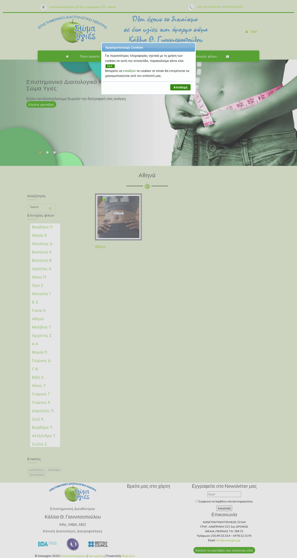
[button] (180, 87)
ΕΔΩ (110, 66)
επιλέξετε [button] (130, 71)
